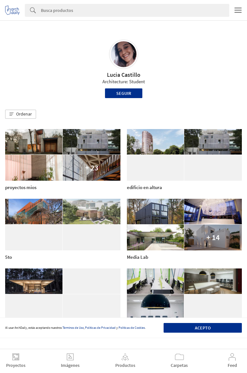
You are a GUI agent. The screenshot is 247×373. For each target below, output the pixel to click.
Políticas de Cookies (132, 328)
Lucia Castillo (123, 74)
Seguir (123, 93)
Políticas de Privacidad (100, 328)
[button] (20, 114)
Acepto (203, 328)
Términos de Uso (73, 328)
